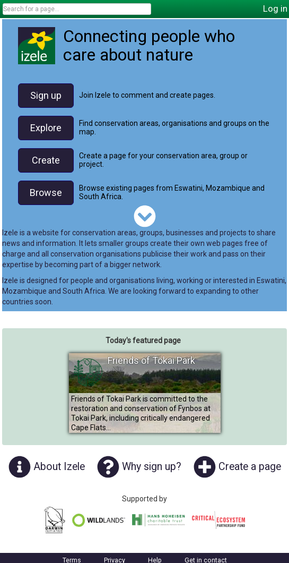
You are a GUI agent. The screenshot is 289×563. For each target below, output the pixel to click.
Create (46, 160)
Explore (46, 127)
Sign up (46, 95)
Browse (46, 192)
